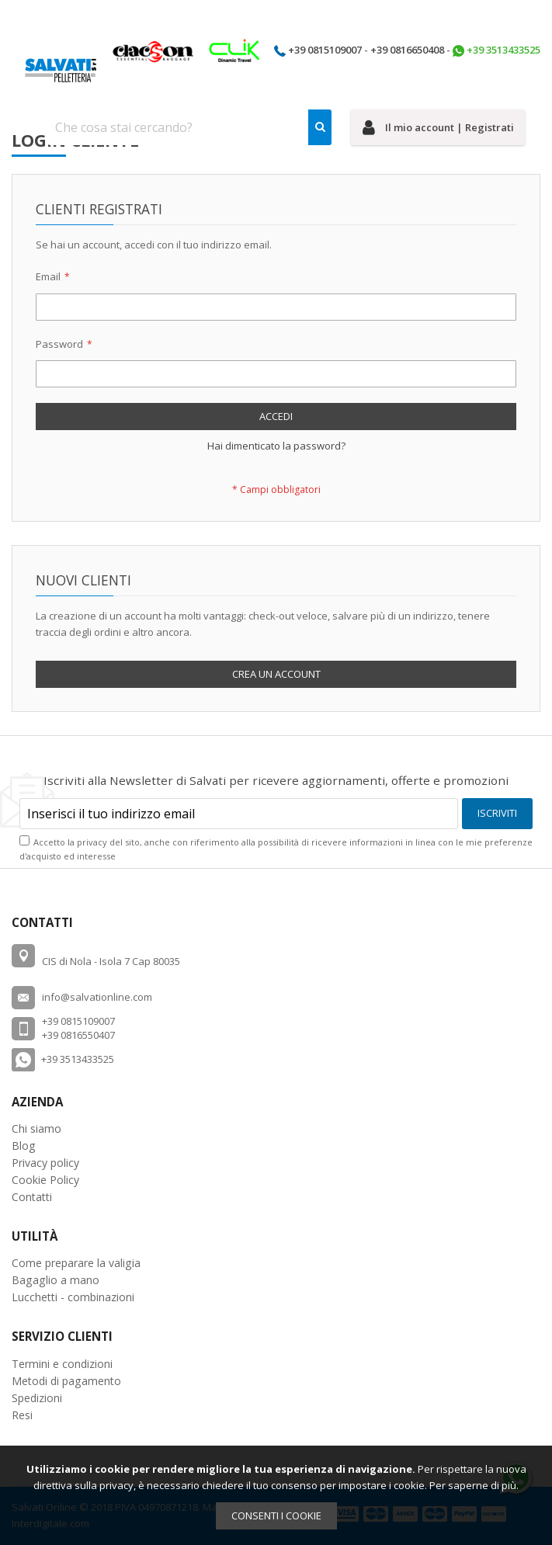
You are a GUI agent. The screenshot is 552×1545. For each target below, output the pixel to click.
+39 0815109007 (325, 50)
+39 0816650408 (407, 50)
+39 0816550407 (78, 1035)
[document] (276, 1495)
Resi (22, 1415)
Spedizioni (37, 1397)
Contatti (32, 1196)
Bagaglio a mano (55, 1279)
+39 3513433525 (503, 50)
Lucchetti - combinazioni (73, 1297)
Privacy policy (45, 1162)
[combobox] (189, 127)
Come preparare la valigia (76, 1262)
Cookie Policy (45, 1179)
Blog (24, 1145)
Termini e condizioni (62, 1363)
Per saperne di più (472, 1485)
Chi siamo (36, 1128)
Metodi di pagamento (66, 1380)
